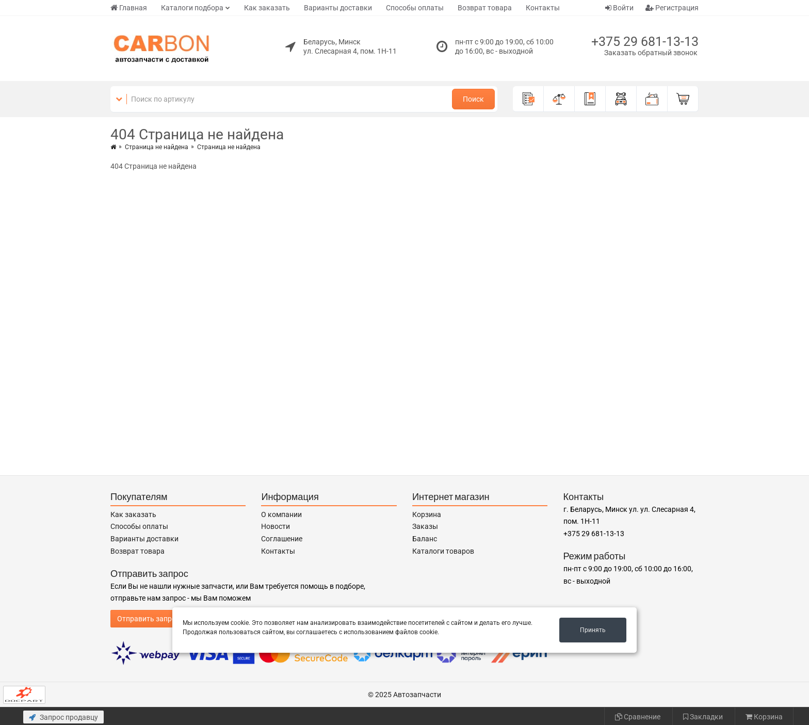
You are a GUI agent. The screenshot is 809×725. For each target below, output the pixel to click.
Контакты (543, 8)
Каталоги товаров (443, 551)
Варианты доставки (338, 8)
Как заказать (267, 8)
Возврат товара (485, 8)
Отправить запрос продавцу (165, 619)
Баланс (424, 539)
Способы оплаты (415, 8)
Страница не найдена (156, 147)
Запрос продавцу (63, 717)
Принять (593, 630)
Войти (619, 8)
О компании (281, 514)
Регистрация (672, 8)
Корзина (426, 514)
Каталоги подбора (192, 8)
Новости (275, 526)
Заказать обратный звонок (651, 53)
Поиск (473, 99)
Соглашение (281, 539)
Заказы (425, 526)
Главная (128, 8)
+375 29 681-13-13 (645, 41)
